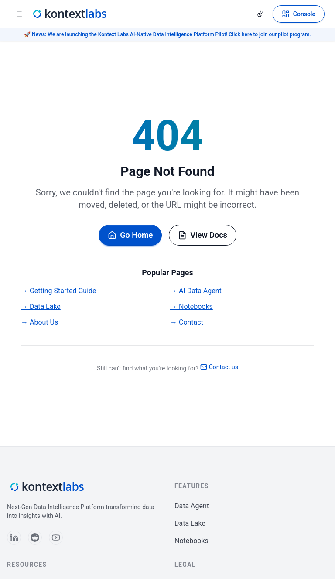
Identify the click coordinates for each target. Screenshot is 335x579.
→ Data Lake (41, 306)
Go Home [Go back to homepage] (130, 235)
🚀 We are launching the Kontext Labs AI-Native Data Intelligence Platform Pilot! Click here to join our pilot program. (167, 34)
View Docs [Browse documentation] (202, 235)
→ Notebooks (191, 306)
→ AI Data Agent (196, 291)
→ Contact (186, 322)
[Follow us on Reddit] (35, 538)
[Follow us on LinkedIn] (14, 538)
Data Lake (189, 523)
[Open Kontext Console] (299, 14)
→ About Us (39, 322)
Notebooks (191, 541)
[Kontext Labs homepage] (69, 14)
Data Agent (191, 506)
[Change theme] (260, 14)
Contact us (219, 366)
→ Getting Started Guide (58, 291)
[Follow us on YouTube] (56, 538)
